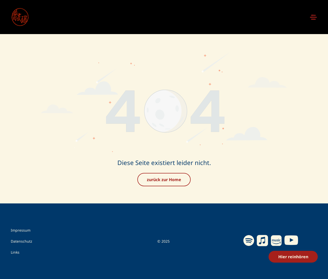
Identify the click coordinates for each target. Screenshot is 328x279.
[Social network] (262, 241)
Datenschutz (21, 241)
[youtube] (291, 241)
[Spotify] (248, 241)
